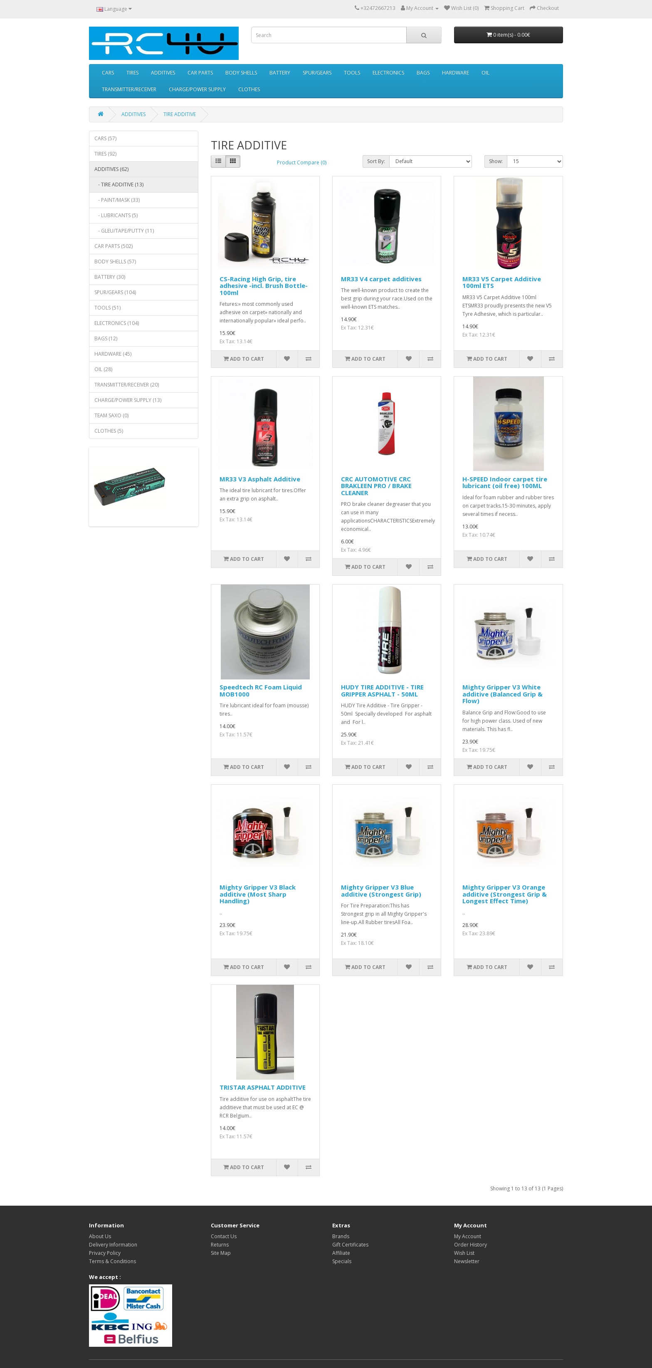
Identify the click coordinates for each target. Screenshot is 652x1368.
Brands (340, 1236)
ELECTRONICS (388, 72)
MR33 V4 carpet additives (381, 279)
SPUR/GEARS (317, 72)
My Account (467, 1236)
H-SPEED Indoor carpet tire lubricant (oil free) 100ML (504, 482)
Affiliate (341, 1252)
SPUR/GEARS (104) (115, 292)
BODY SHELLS (241, 72)
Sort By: (376, 161)
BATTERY (279, 72)
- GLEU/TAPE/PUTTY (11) (124, 230)
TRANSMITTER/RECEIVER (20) (126, 384)
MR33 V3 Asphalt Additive (260, 479)
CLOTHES (249, 89)
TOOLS (352, 72)
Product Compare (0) (301, 162)
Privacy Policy (105, 1252)
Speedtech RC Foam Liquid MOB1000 (261, 690)
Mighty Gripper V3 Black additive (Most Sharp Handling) (258, 894)
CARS (108, 72)
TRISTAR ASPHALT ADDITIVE (263, 1087)
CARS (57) (105, 138)
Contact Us (224, 1236)
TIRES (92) (105, 153)
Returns (220, 1244)
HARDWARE (455, 72)
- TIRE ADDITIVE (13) (118, 184)
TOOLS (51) (107, 307)
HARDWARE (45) (112, 353)
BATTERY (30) (109, 276)
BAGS (423, 72)
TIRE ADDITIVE (179, 114)
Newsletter (466, 1261)
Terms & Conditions (112, 1261)
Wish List (464, 1252)
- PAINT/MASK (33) (117, 199)
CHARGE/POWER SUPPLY (197, 89)
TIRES (132, 72)
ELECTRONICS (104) (116, 323)
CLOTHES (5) (108, 430)
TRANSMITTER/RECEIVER (129, 89)
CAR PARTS (200, 72)
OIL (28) (103, 369)
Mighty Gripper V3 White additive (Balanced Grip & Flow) (502, 694)
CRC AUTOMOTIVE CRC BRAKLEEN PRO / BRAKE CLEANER (376, 486)
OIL (485, 72)
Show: (496, 161)
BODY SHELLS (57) (115, 261)
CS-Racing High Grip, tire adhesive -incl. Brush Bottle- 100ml (264, 286)
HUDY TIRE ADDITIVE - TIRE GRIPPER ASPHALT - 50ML (382, 690)
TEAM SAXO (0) (111, 415)
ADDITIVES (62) (111, 169)
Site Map (221, 1252)
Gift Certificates (350, 1244)
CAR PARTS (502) (113, 246)
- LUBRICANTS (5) (116, 215)
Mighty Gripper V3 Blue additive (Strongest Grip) (381, 890)
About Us (100, 1236)
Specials (341, 1261)
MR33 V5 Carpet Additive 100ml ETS (501, 282)
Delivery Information (113, 1244)
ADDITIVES (163, 72)
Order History (470, 1244)
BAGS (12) (105, 338)
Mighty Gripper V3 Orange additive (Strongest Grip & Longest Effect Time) (504, 894)
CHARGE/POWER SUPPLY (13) (127, 400)
